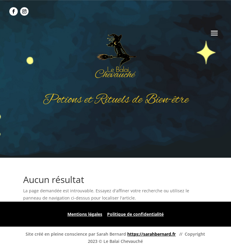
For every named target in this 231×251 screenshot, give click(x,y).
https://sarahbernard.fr (151, 234)
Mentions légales (84, 214)
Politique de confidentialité (135, 214)
